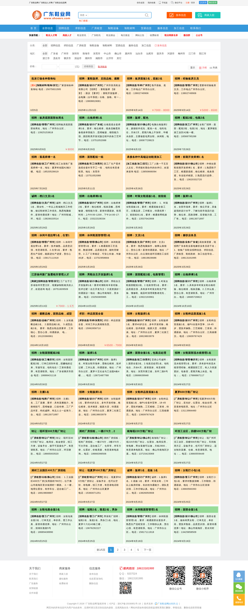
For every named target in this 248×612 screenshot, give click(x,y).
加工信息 (179, 28)
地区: (32, 53)
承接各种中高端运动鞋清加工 (144, 157)
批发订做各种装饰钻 (43, 78)
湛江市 (46, 58)
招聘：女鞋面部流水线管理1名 (193, 352)
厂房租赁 (97, 28)
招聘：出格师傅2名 (90, 196)
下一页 (147, 549)
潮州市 (88, 58)
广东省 (54, 53)
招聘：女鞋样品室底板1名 (190, 313)
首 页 (33, 28)
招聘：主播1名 (40, 392)
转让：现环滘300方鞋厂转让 (48, 431)
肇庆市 (67, 58)
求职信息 (80, 28)
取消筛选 (102, 66)
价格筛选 (88, 66)
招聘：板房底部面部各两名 (47, 117)
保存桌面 (140, 3)
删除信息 (93, 583)
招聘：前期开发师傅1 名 (189, 157)
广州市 (64, 53)
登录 (193, 3)
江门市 (192, 53)
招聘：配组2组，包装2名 (190, 117)
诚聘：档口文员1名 (43, 196)
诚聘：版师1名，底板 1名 (142, 470)
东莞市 (96, 53)
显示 (192, 67)
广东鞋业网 (166, 603)
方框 (204, 67)
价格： (33, 66)
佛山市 (117, 53)
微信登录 (213, 2)
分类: (32, 45)
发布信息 (162, 45)
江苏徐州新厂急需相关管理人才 (50, 274)
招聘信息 (64, 28)
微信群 (186, 35)
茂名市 (56, 58)
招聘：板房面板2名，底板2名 (144, 78)
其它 (119, 58)
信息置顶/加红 (96, 578)
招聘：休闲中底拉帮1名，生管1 (50, 235)
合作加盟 (33, 593)
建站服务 (63, 578)
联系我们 (195, 28)
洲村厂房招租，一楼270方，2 (97, 431)
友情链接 (33, 588)
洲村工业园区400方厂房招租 (48, 470)
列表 (215, 67)
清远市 (77, 58)
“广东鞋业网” (91, 603)
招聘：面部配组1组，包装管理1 (146, 274)
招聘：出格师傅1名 (90, 117)
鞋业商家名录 (171, 35)
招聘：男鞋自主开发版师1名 (96, 274)
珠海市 (86, 53)
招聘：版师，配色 (138, 117)
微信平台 (178, 3)
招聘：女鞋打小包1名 (188, 470)
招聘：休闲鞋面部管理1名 (94, 235)
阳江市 (202, 53)
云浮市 (109, 58)
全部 (45, 45)
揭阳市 (99, 58)
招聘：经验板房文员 (187, 78)
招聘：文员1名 (136, 235)
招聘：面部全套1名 (186, 509)
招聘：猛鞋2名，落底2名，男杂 (98, 509)
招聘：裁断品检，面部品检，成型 (51, 313)
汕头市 (139, 53)
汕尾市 (149, 53)
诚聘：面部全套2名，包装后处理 (146, 352)
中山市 (107, 53)
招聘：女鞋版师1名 (138, 313)
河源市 (170, 53)
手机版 (163, 3)
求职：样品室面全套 (91, 313)
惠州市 (128, 53)
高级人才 (67, 35)
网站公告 (139, 35)
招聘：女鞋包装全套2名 (45, 509)
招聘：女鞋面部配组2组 (45, 352)
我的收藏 (151, 3)
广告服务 (33, 583)
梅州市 (181, 53)
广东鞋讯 (96, 35)
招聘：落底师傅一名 (43, 157)
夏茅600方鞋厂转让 (186, 392)
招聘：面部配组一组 (91, 157)
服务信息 (162, 28)
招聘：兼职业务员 (185, 235)
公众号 (199, 35)
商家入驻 (63, 574)
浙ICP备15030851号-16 (129, 603)
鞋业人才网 (51, 35)
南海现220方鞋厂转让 (140, 431)
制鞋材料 (129, 28)
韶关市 (160, 53)
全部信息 (47, 28)
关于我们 (33, 574)
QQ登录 (203, 2)
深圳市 (75, 53)
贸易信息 (146, 28)
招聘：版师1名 (183, 196)
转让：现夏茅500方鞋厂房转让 (97, 470)
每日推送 (125, 35)
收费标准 (154, 35)
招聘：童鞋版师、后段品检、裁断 (99, 78)
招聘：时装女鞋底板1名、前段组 (146, 196)
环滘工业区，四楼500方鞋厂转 (193, 431)
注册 (187, 3)
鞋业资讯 (81, 35)
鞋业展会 (110, 35)
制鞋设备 (113, 28)
